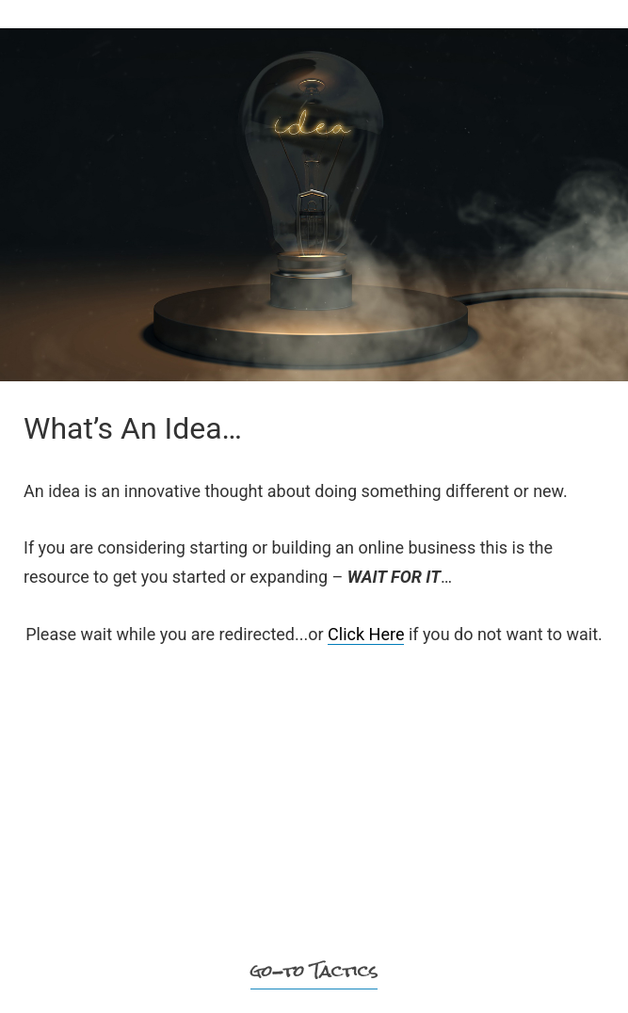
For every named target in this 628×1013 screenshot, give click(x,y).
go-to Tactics (314, 971)
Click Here (366, 634)
